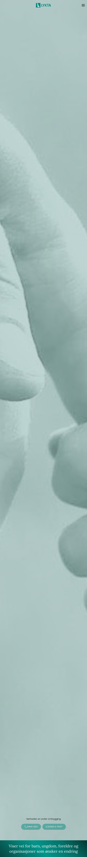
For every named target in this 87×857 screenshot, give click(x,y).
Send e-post (54, 826)
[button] (83, 5)
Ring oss (31, 826)
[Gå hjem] (43, 5)
